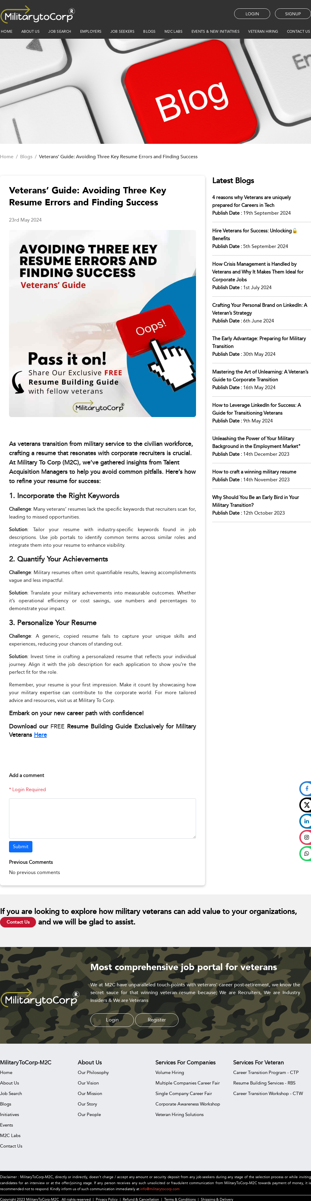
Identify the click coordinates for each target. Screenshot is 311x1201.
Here (40, 734)
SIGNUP (293, 14)
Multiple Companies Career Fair (188, 1082)
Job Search (11, 1093)
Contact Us (18, 922)
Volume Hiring (170, 1072)
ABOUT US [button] (30, 31)
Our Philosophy (93, 1072)
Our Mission (90, 1093)
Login (112, 1019)
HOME (6, 31)
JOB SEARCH (59, 31)
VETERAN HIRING (263, 31)
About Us (9, 1082)
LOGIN (252, 14)
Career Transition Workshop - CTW (268, 1093)
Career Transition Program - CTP (266, 1072)
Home (7, 156)
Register (157, 1019)
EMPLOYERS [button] (91, 31)
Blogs (26, 156)
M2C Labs (174, 31)
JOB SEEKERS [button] (122, 31)
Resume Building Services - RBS (264, 1082)
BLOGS (149, 31)
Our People (89, 1114)
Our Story (87, 1103)
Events (6, 1124)
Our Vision (88, 1082)
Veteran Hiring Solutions (180, 1114)
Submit (21, 846)
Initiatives (9, 1114)
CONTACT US (298, 31)
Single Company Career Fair (184, 1093)
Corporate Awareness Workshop (188, 1103)
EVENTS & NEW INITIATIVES (216, 31)
